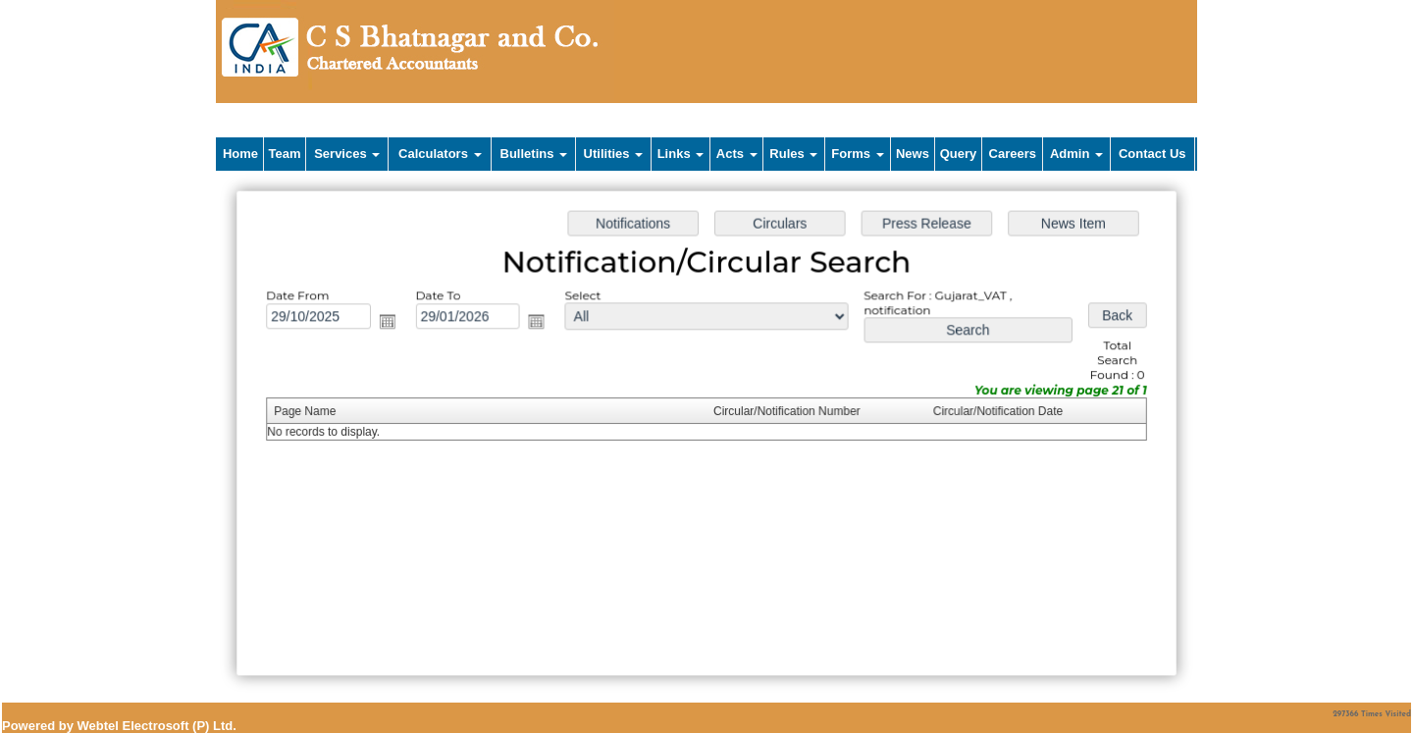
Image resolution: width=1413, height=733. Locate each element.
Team (285, 153)
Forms (857, 153)
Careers (1012, 153)
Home (240, 153)
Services (347, 153)
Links (681, 153)
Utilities (614, 153)
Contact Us (1152, 153)
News (912, 153)
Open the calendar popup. (391, 323)
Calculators (439, 153)
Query (958, 153)
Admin (1076, 153)
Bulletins (534, 153)
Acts (737, 153)
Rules (793, 153)
